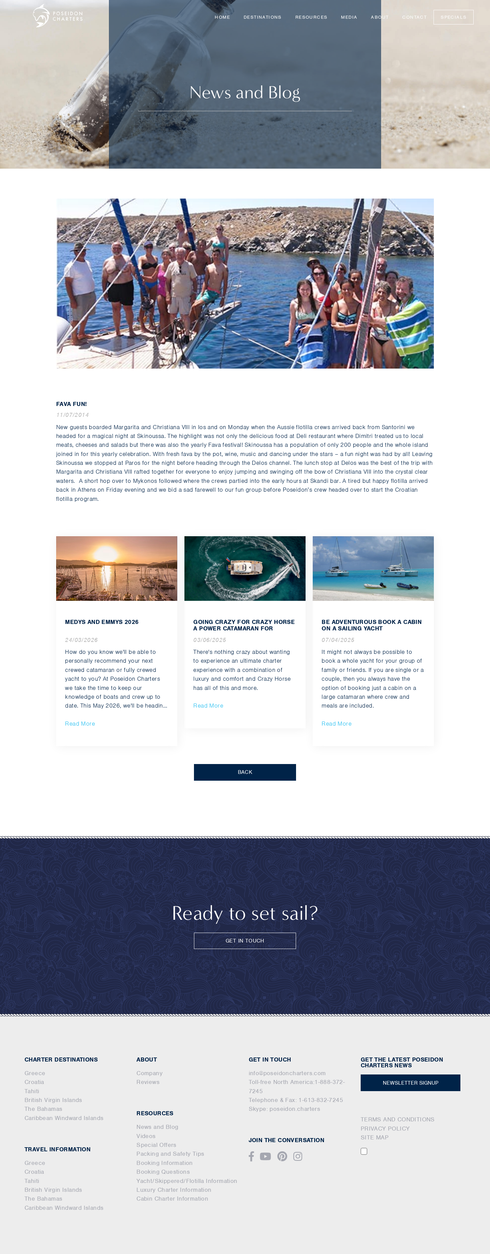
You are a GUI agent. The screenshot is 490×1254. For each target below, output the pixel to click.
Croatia (34, 1082)
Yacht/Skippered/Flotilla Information (186, 1181)
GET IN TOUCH (245, 940)
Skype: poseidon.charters (285, 1109)
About (380, 17)
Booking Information (164, 1163)
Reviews (148, 1082)
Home (222, 17)
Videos (146, 1136)
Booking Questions (163, 1171)
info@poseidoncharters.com (287, 1073)
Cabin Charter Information (172, 1198)
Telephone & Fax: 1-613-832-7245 (296, 1100)
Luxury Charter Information (173, 1189)
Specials (454, 17)
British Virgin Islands (53, 1100)
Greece (34, 1073)
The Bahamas (43, 1109)
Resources (311, 17)
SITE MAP (375, 1137)
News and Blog (157, 1127)
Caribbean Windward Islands (63, 1118)
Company (149, 1073)
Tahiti (31, 1091)
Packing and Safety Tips (170, 1153)
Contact (414, 17)
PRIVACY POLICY (385, 1128)
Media (349, 17)
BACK (245, 772)
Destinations (263, 17)
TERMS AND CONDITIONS (398, 1119)
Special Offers (156, 1145)
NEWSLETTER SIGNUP (410, 1083)
